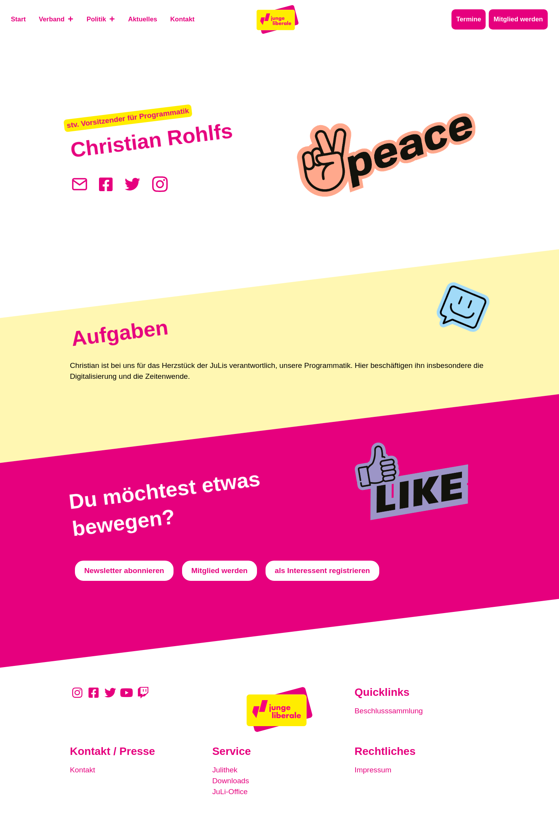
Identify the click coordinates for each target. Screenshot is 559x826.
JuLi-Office (230, 792)
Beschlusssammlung (388, 711)
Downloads (230, 781)
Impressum (372, 770)
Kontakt (82, 770)
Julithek (225, 770)
